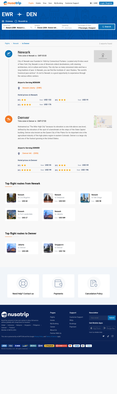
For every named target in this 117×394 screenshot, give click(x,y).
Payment (73, 327)
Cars (50, 3)
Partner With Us (55, 333)
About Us (53, 330)
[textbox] (15, 26)
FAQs (71, 320)
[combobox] (15, 26)
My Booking (58, 3)
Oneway (9, 21)
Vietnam (4, 327)
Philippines (36, 325)
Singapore (27, 325)
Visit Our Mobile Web (95, 332)
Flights (31, 3)
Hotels (38, 3)
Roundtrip (23, 21)
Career (52, 327)
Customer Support (72, 3)
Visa (44, 3)
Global (3, 325)
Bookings (73, 324)
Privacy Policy (39, 336)
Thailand (12, 327)
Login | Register (106, 3)
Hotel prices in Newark (27, 95)
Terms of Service (51, 336)
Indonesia (11, 325)
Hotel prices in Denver (27, 160)
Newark (16, 43)
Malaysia (19, 325)
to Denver (25, 43)
